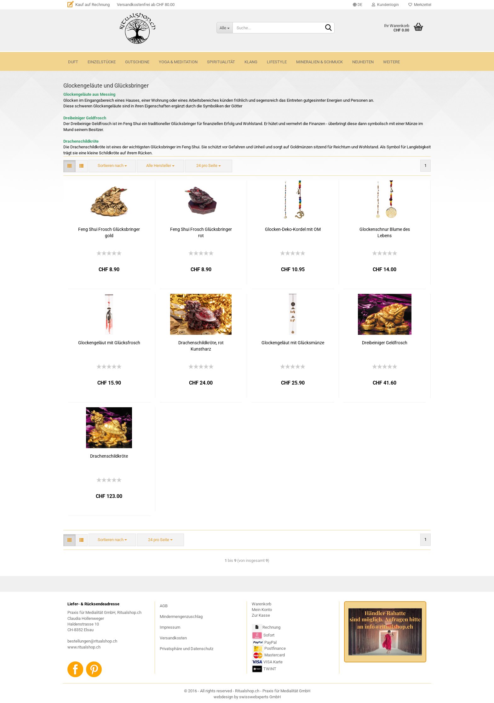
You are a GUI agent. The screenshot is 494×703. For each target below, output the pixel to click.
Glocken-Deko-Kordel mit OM (293, 229)
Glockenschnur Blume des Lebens (384, 232)
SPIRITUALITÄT (221, 62)
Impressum (170, 627)
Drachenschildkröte (109, 456)
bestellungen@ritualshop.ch (92, 641)
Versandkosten (173, 638)
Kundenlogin (385, 5)
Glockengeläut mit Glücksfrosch (109, 342)
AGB (164, 605)
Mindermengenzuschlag (181, 616)
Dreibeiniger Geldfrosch (384, 342)
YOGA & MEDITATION (178, 62)
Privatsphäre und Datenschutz (186, 648)
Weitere (391, 62)
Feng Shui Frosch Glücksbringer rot (201, 232)
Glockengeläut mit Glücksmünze (292, 342)
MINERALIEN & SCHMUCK (319, 62)
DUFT (73, 62)
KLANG (250, 62)
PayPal (265, 642)
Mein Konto (262, 609)
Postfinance (275, 648)
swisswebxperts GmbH (260, 696)
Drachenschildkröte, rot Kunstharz (201, 346)
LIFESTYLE (277, 62)
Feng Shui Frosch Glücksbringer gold (109, 232)
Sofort (268, 635)
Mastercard (274, 655)
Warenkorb (261, 604)
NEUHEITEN (363, 62)
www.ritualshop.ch (84, 647)
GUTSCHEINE (137, 62)
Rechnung (271, 627)
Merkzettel (419, 5)
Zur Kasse (261, 615)
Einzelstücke (102, 62)
